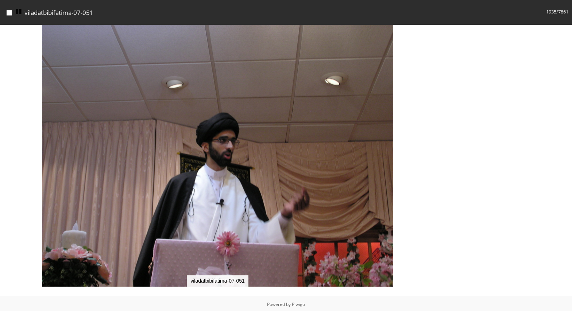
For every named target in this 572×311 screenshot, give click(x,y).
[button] (428, 29)
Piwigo (298, 302)
